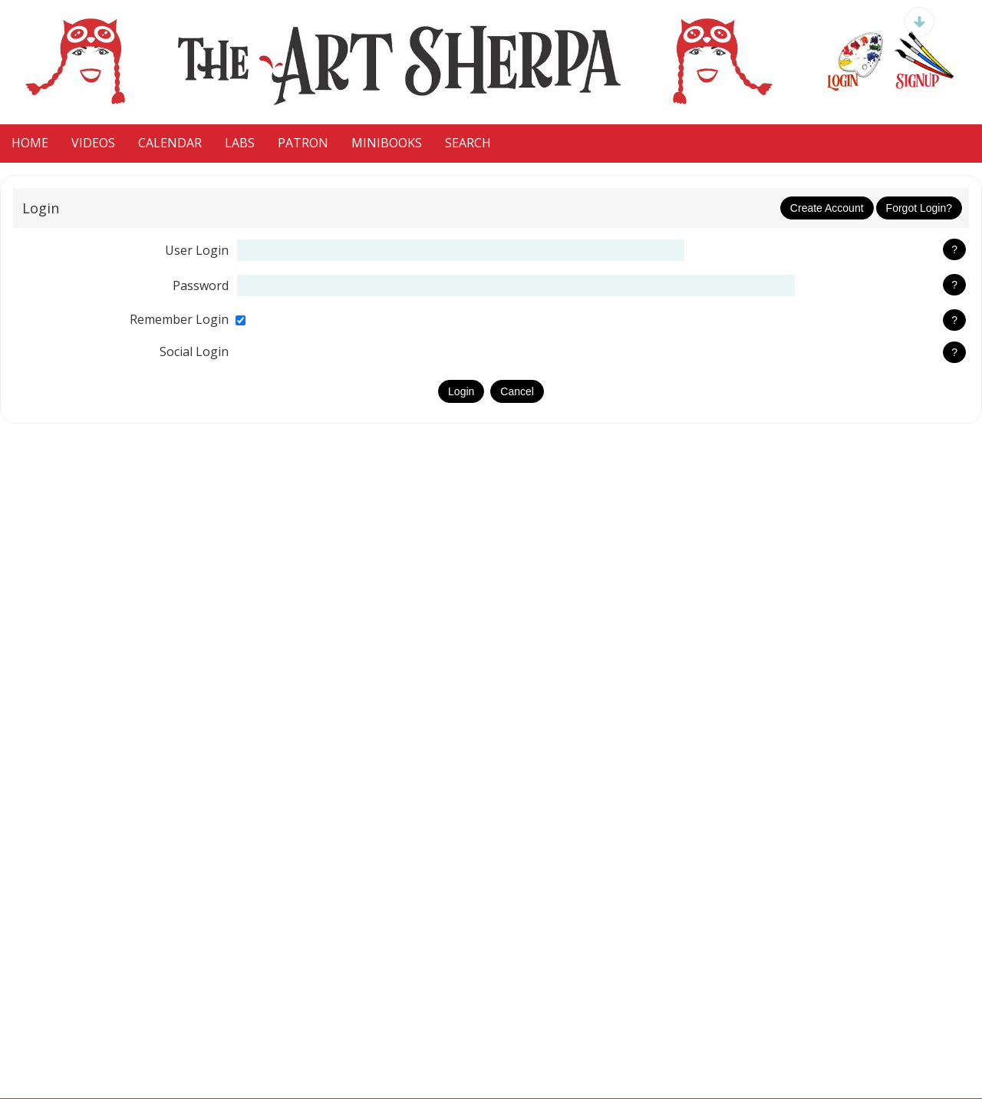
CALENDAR (170, 142)
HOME (30, 142)
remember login (179, 319)
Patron (303, 142)
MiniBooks (386, 142)
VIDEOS (93, 142)
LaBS (240, 142)
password (201, 285)
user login (197, 250)
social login (194, 351)
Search (468, 142)
